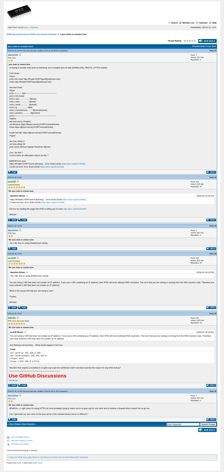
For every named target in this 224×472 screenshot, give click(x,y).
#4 (215, 254)
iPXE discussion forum (18, 34)
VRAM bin (13, 380)
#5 (215, 314)
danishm (64, 51)
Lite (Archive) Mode (66, 457)
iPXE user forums (38, 34)
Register (34, 27)
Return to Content (51, 457)
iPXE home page (24, 457)
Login (26, 27)
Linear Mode (211, 46)
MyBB (18, 463)
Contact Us (13, 457)
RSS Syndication (81, 457)
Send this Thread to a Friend (22, 441)
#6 (215, 391)
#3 (215, 226)
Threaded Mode (198, 46)
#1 (215, 51)
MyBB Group (37, 463)
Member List (186, 23)
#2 (215, 177)
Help (213, 23)
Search (173, 23)
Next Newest (28, 424)
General (52, 34)
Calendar (202, 23)
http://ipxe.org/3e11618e (73, 164)
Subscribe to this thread (20, 444)
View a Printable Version (20, 437)
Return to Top (38, 457)
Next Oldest (15, 424)
